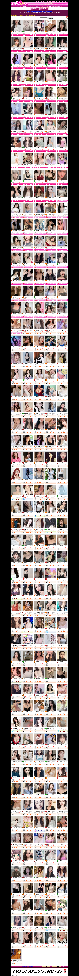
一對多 (66, 197)
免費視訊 (20, 31)
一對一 (66, 81)
